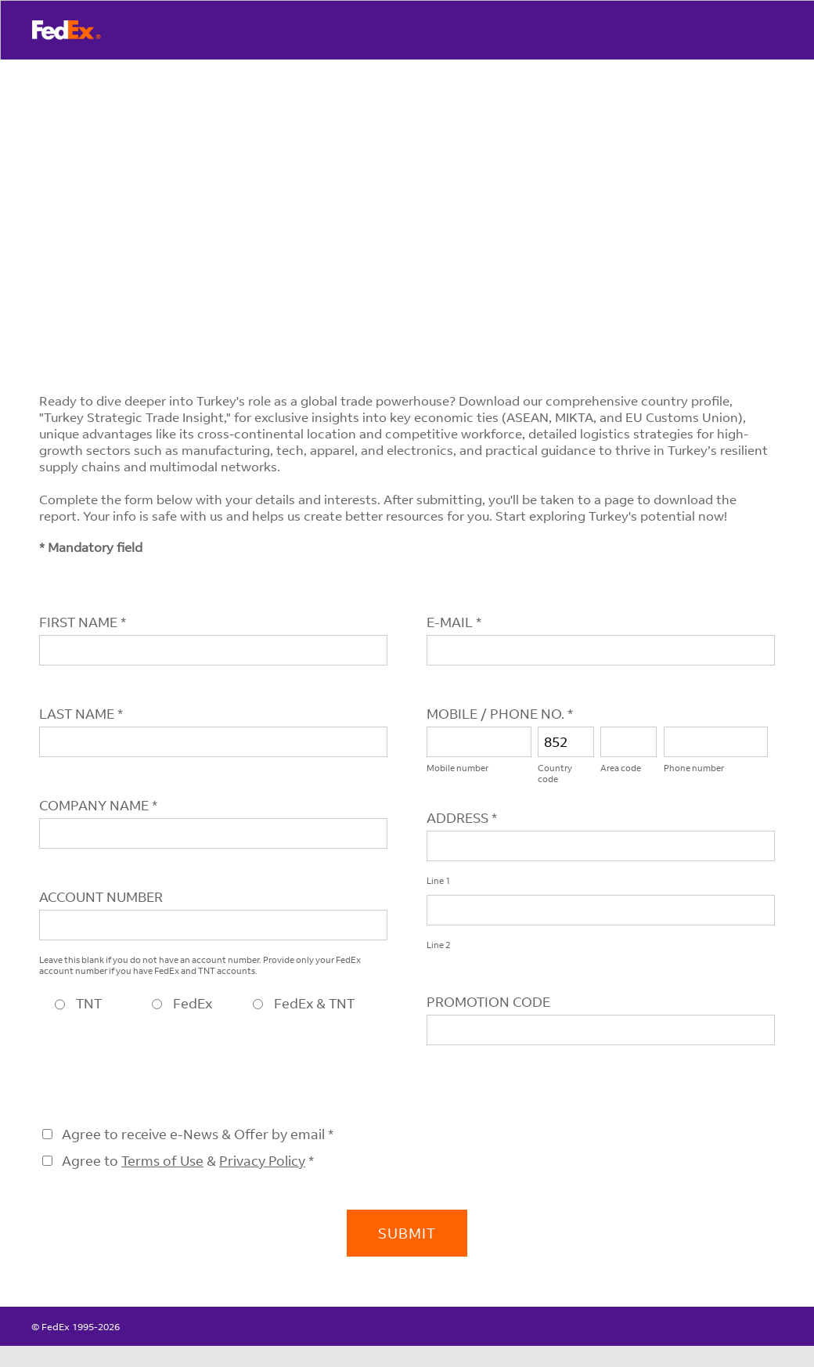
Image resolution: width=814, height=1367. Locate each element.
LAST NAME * (81, 714)
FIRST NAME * (82, 622)
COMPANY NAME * (98, 805)
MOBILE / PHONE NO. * (500, 714)
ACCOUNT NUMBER (101, 897)
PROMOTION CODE (488, 1002)
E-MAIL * (454, 622)
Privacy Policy (262, 1161)
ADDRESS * (462, 818)
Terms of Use (162, 1161)
